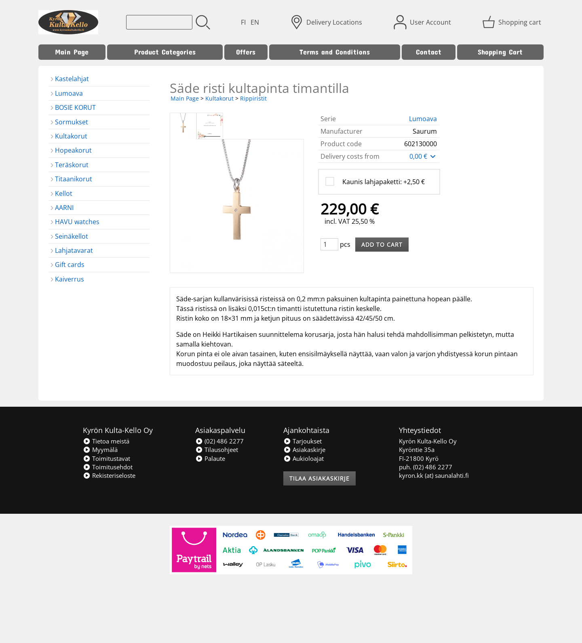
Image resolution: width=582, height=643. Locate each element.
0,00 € (423, 156)
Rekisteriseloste (109, 475)
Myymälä (100, 449)
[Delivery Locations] (327, 22)
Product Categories (165, 52)
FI (243, 22)
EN (255, 22)
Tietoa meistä (106, 441)
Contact (428, 52)
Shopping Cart (500, 52)
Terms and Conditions (334, 52)
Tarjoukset (302, 441)
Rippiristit (253, 98)
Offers (245, 52)
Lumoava (423, 118)
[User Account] (423, 22)
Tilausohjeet (216, 449)
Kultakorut (219, 98)
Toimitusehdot (108, 467)
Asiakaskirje (304, 449)
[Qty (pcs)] (329, 244)
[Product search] (159, 22)
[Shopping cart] (512, 22)
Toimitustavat (106, 458)
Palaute (210, 458)
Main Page (72, 52)
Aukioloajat (303, 458)
